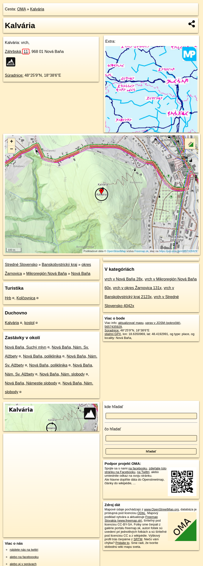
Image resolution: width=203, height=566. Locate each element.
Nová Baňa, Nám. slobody (62, 374)
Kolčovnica (26, 298)
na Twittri (143, 472)
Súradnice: (14, 75)
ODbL (141, 513)
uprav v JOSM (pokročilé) (162, 323)
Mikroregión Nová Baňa (46, 273)
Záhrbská (17, 51)
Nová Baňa (80, 273)
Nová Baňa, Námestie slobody (31, 383)
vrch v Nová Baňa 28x (124, 279)
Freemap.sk (141, 251)
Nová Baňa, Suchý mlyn (25, 347)
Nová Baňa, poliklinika (42, 356)
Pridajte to (122, 543)
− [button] (11, 149)
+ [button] (11, 142)
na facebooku (137, 468)
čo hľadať (113, 429)
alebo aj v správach (23, 564)
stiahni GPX (113, 334)
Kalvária (37, 9)
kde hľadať (114, 407)
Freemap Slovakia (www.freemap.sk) (131, 518)
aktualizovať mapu (131, 323)
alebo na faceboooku (24, 557)
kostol (29, 323)
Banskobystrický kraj (59, 264)
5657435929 (113, 326)
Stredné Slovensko (21, 264)
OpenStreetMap (116, 251)
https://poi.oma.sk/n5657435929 (178, 251)
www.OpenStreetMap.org (161, 509)
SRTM (138, 539)
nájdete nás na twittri (24, 549)
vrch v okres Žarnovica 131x (137, 288)
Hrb (8, 298)
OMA (21, 9)
